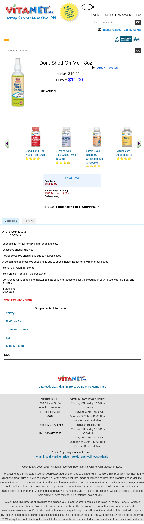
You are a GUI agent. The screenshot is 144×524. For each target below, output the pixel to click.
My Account (124, 14)
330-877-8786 (55, 424)
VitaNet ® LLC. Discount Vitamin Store (72, 378)
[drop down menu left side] (6, 40)
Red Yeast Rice (14, 321)
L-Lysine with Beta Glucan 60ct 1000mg (66, 154)
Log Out (108, 14)
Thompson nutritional (17, 329)
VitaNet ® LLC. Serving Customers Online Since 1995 (30, 12)
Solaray (10, 313)
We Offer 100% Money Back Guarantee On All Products (69, 12)
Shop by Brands (15, 345)
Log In (95, 14)
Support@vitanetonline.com (76, 452)
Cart (138, 14)
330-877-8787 (53, 433)
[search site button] (138, 50)
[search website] (73, 50)
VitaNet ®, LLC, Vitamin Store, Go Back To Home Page (72, 386)
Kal (8, 337)
